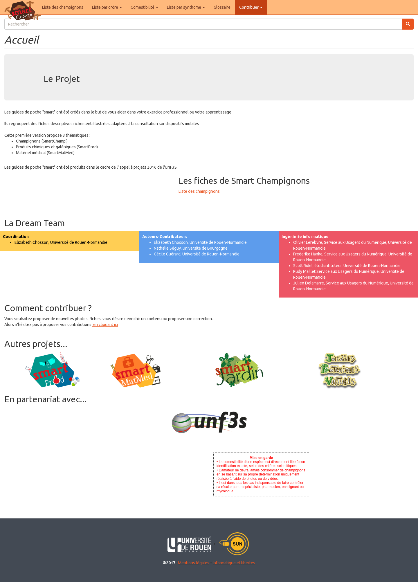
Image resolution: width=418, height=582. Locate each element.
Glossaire (222, 7)
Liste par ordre (107, 7)
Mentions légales (193, 563)
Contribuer (250, 7)
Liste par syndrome (186, 7)
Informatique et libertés (234, 563)
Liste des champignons (62, 7)
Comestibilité (144, 7)
